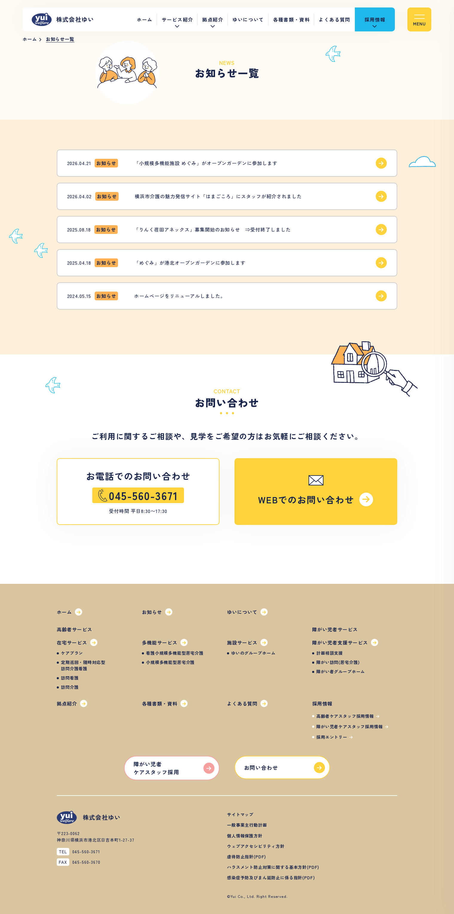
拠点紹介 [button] (212, 19)
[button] (419, 19)
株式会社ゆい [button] (63, 19)
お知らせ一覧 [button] (60, 39)
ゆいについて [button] (248, 19)
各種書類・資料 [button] (291, 19)
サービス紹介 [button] (177, 19)
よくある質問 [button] (334, 19)
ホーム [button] (145, 19)
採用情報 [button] (374, 19)
